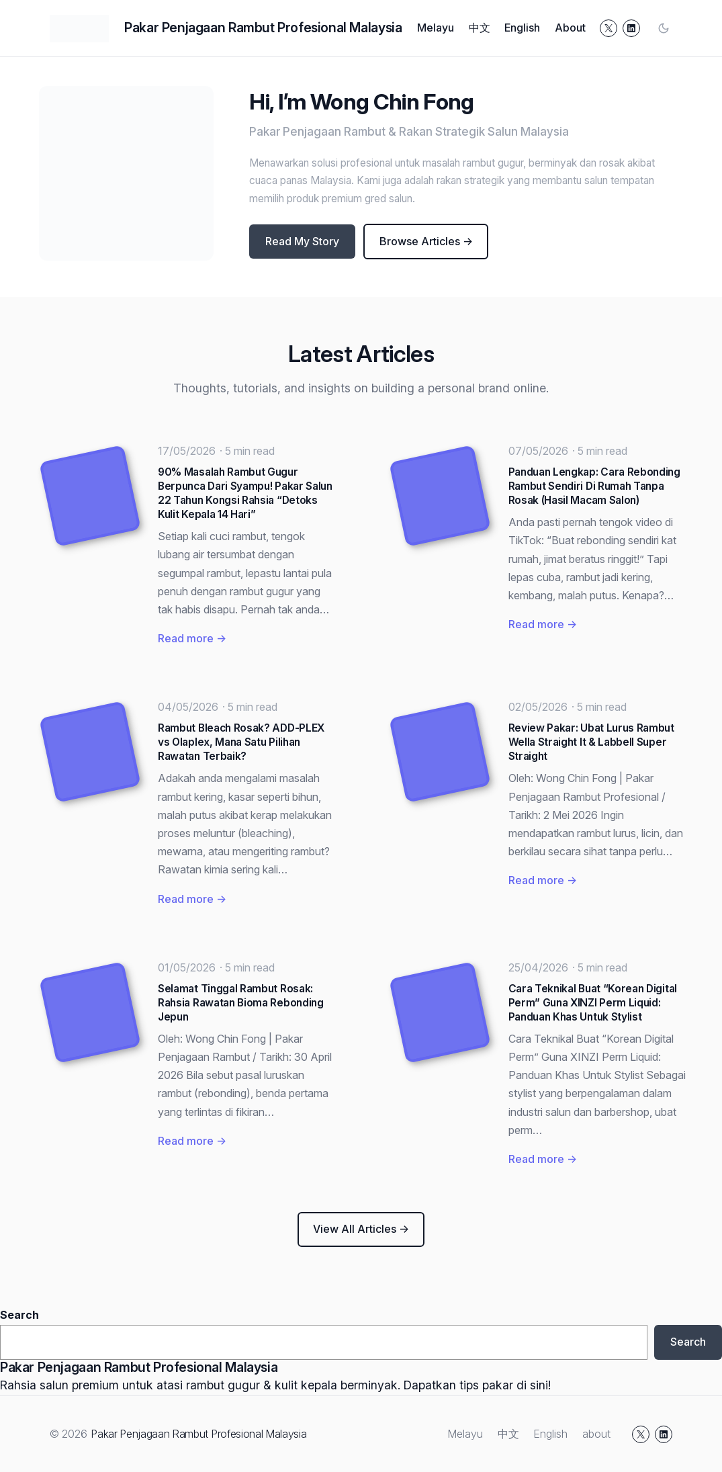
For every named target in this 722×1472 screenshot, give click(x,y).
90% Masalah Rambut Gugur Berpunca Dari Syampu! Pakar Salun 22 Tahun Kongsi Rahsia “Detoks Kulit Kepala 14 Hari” (245, 493)
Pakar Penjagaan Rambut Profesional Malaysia (263, 27)
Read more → (192, 639)
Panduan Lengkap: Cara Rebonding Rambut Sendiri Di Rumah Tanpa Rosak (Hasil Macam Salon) (594, 486)
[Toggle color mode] (663, 28)
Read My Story (302, 241)
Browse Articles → (426, 241)
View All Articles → (361, 1229)
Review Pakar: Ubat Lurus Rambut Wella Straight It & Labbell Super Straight (591, 742)
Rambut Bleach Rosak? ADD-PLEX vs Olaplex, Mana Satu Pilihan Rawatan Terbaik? (241, 742)
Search (19, 1315)
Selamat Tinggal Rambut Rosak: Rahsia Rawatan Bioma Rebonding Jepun (241, 1002)
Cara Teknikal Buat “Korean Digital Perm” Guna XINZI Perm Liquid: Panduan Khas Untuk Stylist (592, 1002)
